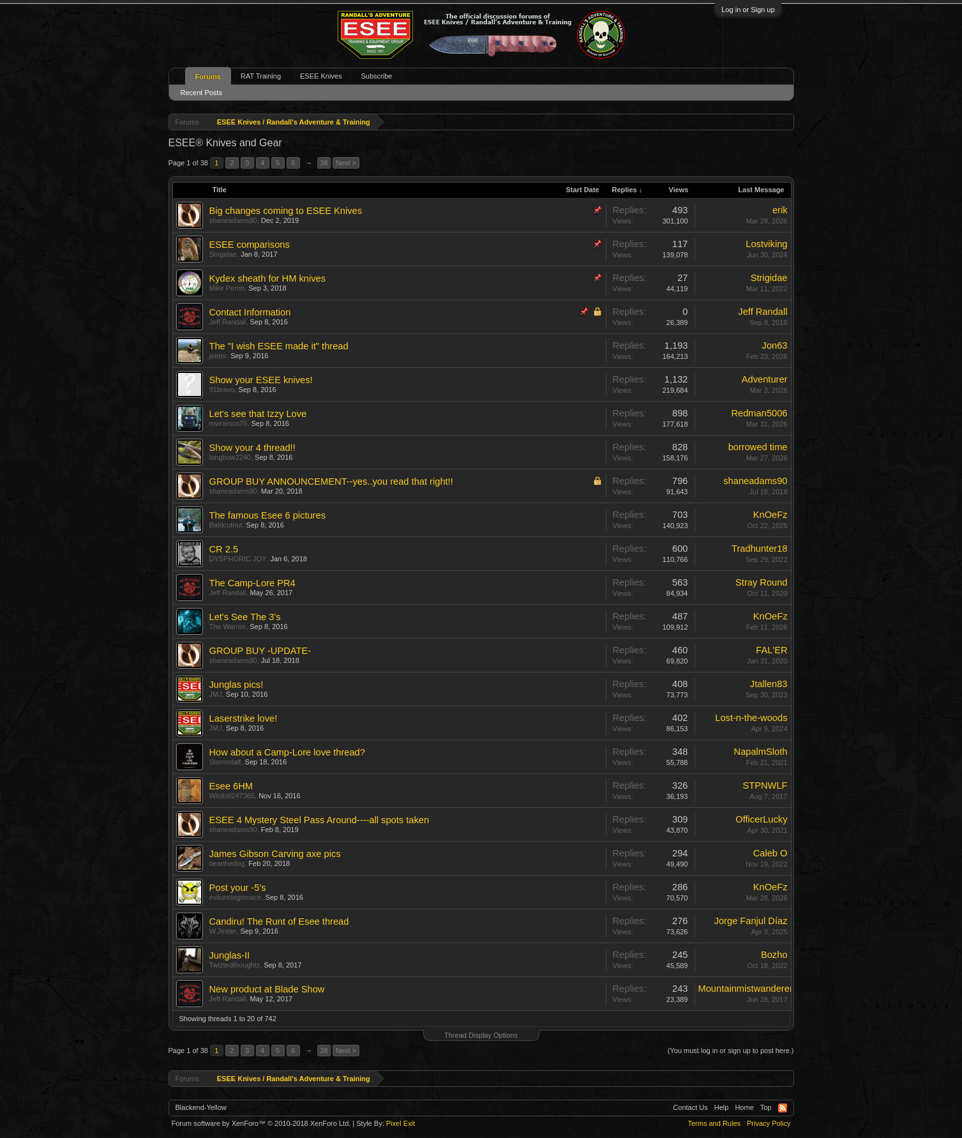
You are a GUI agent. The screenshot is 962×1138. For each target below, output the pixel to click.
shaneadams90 (233, 220)
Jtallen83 (769, 684)
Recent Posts (201, 92)
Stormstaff (225, 762)
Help (721, 1107)
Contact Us (690, 1107)
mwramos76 (228, 423)
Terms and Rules (714, 1123)
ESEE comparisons (249, 244)
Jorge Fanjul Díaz (751, 921)
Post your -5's (237, 888)
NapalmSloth (761, 752)
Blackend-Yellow (201, 1107)
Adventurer (765, 379)
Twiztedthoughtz (234, 965)
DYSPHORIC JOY (238, 559)
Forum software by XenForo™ (261, 1123)
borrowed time (758, 447)
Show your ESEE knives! (261, 380)
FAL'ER (771, 650)
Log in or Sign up (747, 9)
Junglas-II (229, 955)
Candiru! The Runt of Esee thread (279, 921)
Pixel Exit (400, 1123)
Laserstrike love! (243, 718)
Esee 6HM (231, 786)
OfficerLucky (761, 819)
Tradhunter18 (759, 548)
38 (323, 163)
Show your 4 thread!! (252, 448)
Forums (208, 76)
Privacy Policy (768, 1123)
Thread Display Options (481, 1035)
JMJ (215, 694)
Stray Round (761, 582)
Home (744, 1107)
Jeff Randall (227, 322)
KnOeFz (770, 515)
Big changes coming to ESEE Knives (286, 211)
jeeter (218, 356)
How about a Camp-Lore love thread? (287, 752)
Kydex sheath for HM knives (267, 278)
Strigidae (223, 254)
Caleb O (770, 853)
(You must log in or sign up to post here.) (731, 1050)
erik (780, 210)
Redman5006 (759, 413)
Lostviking (766, 244)
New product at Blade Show (267, 989)
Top (766, 1107)
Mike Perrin (227, 288)
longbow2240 (230, 457)
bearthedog (227, 863)
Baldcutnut (226, 525)
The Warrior (227, 626)
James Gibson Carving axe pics (275, 854)
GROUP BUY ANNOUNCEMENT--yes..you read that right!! (331, 481)
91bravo (222, 389)
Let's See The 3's (245, 617)
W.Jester (223, 931)
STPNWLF (764, 785)
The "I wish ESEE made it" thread (279, 346)
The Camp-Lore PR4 (252, 583)
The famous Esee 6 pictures (267, 515)
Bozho (774, 955)
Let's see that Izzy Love (258, 414)
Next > (346, 163)
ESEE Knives (321, 76)
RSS (782, 1108)
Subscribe (376, 76)
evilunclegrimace (235, 897)
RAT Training (261, 76)
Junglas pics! (236, 684)
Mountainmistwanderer (745, 988)
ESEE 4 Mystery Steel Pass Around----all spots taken (319, 820)
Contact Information (250, 312)
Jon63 (775, 345)
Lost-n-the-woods (751, 718)
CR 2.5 (224, 549)
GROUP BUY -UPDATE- (260, 651)
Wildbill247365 (232, 796)
